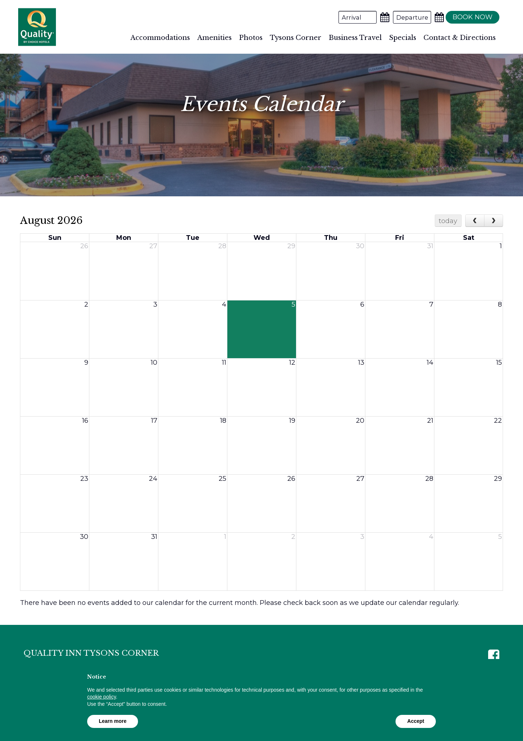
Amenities (214, 38)
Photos (251, 38)
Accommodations (160, 38)
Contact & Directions (459, 38)
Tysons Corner (295, 38)
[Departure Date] (408, 17)
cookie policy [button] (101, 697)
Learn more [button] (112, 721)
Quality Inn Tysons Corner (37, 27)
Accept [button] (415, 721)
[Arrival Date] (353, 17)
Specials (402, 38)
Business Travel (355, 38)
